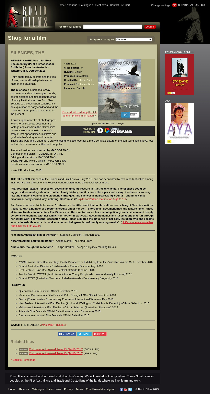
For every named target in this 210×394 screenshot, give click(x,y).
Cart (127, 5)
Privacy (68, 389)
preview (23, 349)
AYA (167, 100)
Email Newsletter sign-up (100, 389)
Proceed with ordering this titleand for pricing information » (79, 114)
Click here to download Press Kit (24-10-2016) (56, 349)
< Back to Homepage (23, 359)
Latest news (101, 5)
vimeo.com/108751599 (53, 324)
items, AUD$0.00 (191, 5)
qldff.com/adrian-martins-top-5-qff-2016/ (102, 199)
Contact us (116, 5)
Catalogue (85, 5)
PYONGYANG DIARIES (179, 51)
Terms (79, 389)
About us (72, 5)
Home (61, 5)
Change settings (160, 5)
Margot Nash (85, 80)
